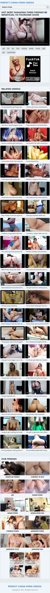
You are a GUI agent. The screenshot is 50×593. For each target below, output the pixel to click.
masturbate (11, 52)
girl (3, 52)
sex (3, 48)
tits (8, 48)
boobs (31, 48)
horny (38, 48)
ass (13, 48)
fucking (24, 48)
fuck (17, 48)
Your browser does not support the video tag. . (25, 32)
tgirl (43, 48)
